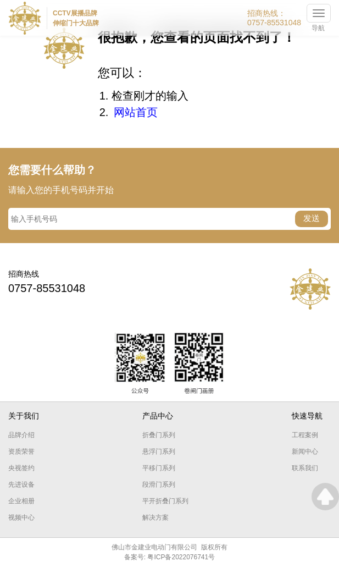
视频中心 (21, 517)
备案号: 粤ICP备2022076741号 (169, 557)
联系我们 (305, 468)
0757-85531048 (274, 22)
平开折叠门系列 (165, 501)
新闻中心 (305, 451)
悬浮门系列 (158, 451)
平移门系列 (158, 468)
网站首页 (136, 112)
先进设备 (21, 484)
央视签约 (21, 468)
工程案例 (305, 435)
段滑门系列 (158, 484)
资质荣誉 (21, 451)
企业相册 (21, 501)
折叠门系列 (158, 435)
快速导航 (307, 415)
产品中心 (157, 415)
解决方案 (155, 517)
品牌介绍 (21, 435)
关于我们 (23, 415)
